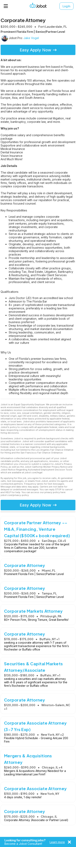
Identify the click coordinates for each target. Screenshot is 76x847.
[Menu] (5, 6)
